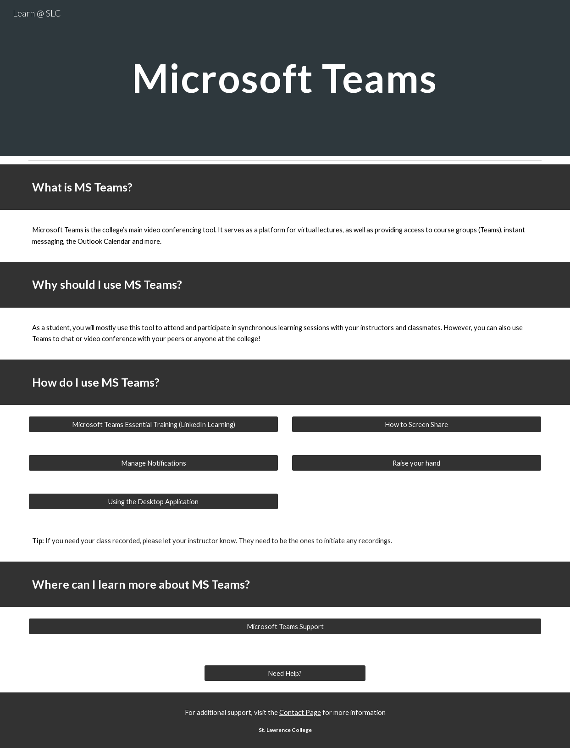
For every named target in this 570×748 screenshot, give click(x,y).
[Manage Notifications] (153, 462)
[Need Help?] (285, 673)
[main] (285, 78)
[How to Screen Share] (416, 424)
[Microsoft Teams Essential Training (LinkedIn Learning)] (153, 424)
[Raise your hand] (416, 462)
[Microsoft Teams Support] (285, 626)
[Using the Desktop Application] (153, 501)
